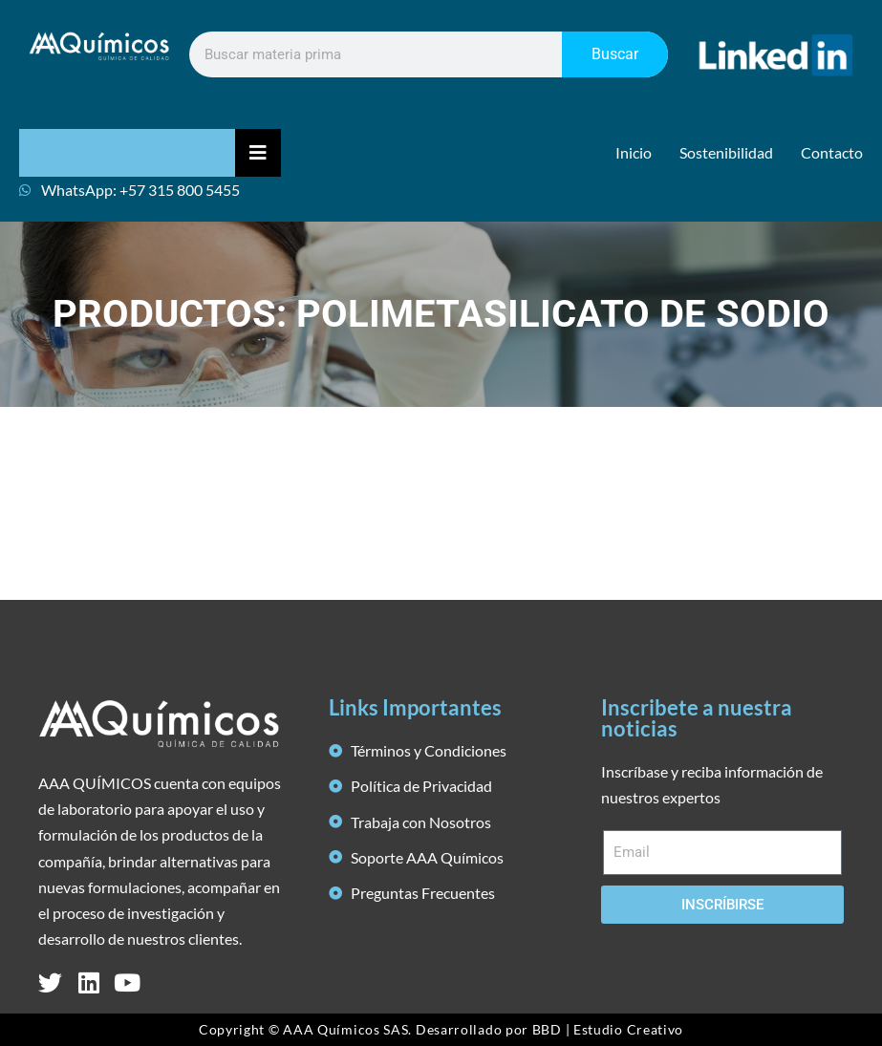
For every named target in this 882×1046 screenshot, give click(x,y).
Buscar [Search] (615, 54)
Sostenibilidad (726, 152)
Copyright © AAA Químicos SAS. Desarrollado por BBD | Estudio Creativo (441, 1029)
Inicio (633, 152)
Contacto (832, 152)
